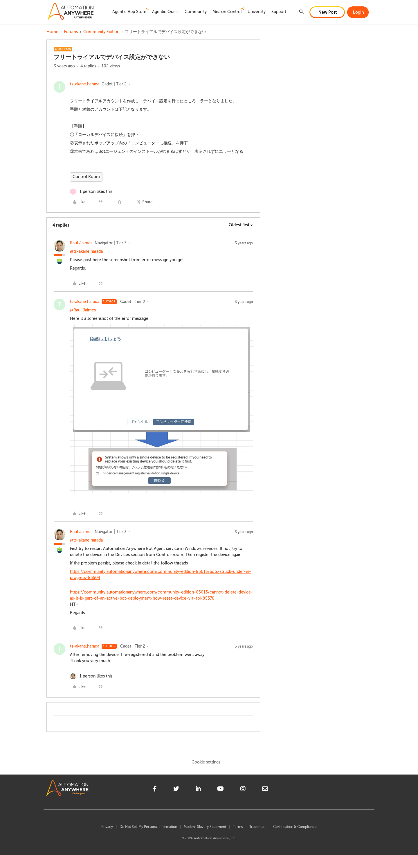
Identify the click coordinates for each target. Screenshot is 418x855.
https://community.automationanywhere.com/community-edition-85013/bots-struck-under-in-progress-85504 (160, 574)
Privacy (107, 827)
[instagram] (243, 790)
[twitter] (176, 790)
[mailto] (265, 790)
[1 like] (91, 192)
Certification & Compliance (295, 827)
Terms (238, 827)
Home (52, 32)
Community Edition (101, 32)
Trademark (257, 827)
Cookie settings (206, 762)
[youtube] (220, 790)
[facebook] (155, 790)
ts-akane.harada (84, 84)
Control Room (86, 177)
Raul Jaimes (81, 243)
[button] (327, 12)
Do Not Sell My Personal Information (148, 827)
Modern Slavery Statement (205, 827)
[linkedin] (198, 790)
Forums (71, 32)
